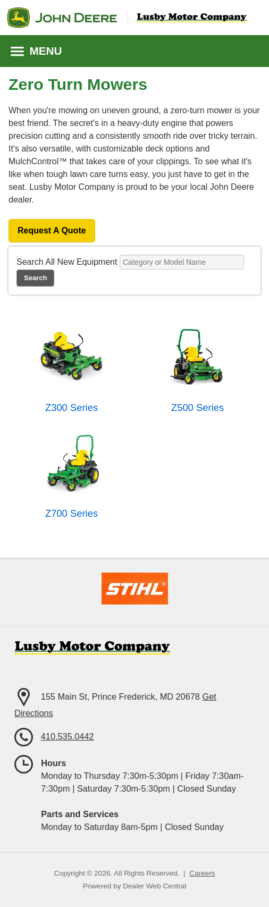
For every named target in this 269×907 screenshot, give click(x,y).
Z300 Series (71, 407)
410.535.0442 (67, 736)
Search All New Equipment (66, 261)
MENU (36, 51)
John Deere (62, 17)
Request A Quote (52, 230)
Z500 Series (197, 407)
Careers (202, 873)
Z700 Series (71, 513)
